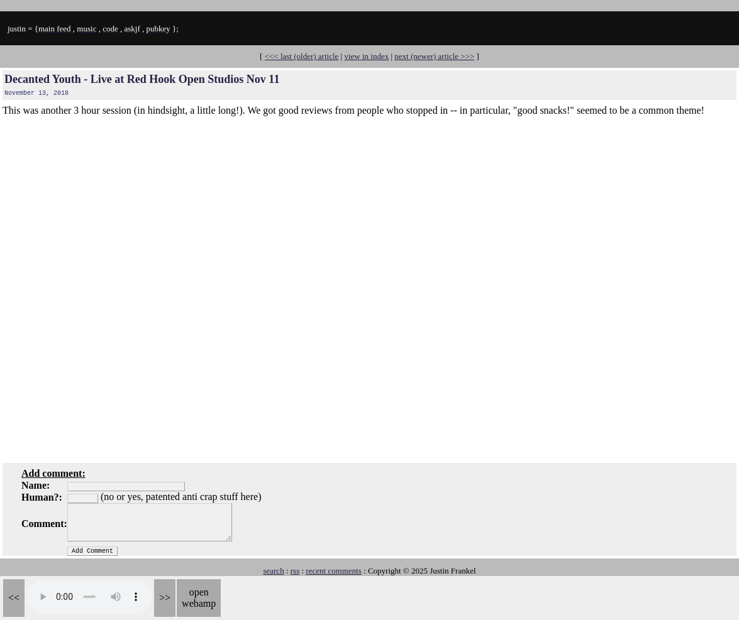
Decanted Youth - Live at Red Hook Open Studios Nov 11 (141, 79)
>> (164, 597)
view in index (366, 56)
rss (295, 570)
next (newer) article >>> (434, 56)
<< (13, 597)
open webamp (199, 598)
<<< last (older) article (302, 56)
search (273, 570)
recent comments (333, 570)
